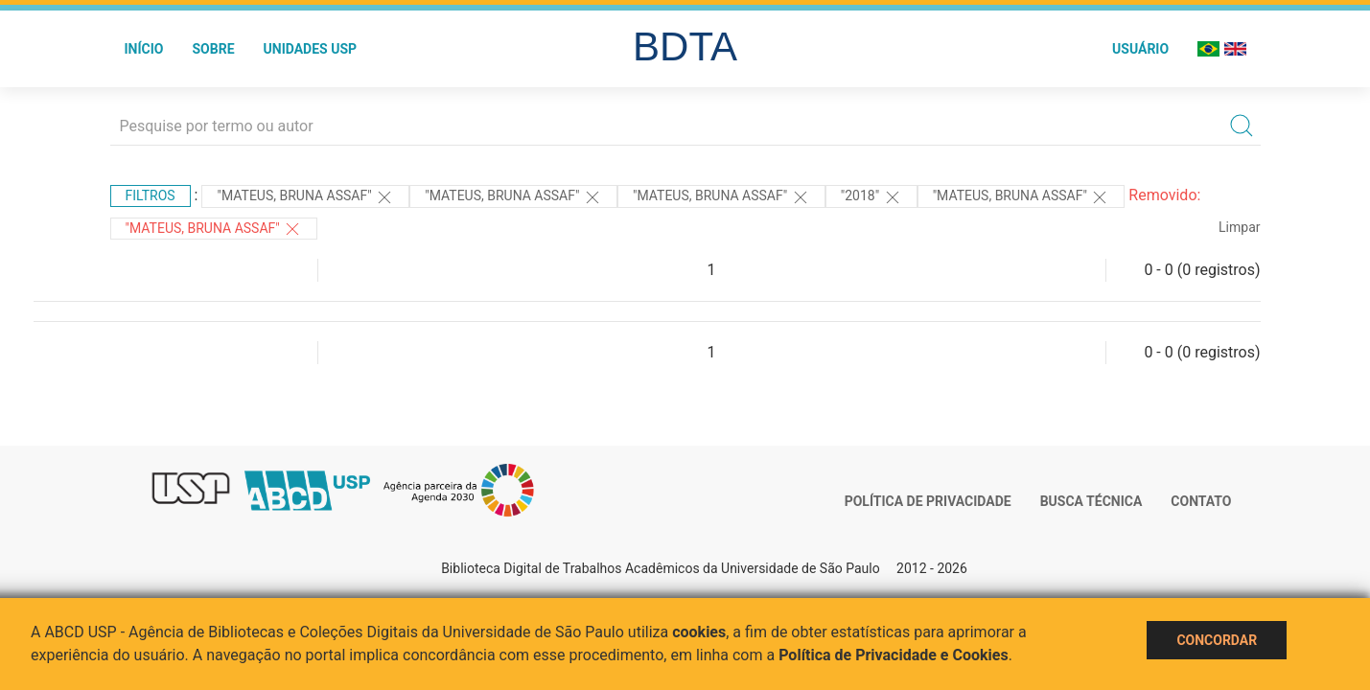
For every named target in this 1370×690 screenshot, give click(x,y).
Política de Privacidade (928, 501)
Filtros (150, 195)
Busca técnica (1091, 501)
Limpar (1239, 227)
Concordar (1216, 640)
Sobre (213, 49)
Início (144, 49)
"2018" (871, 197)
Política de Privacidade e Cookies (893, 655)
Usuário (1140, 49)
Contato (1201, 501)
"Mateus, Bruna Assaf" (513, 197)
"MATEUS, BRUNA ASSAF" (305, 197)
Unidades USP (311, 49)
